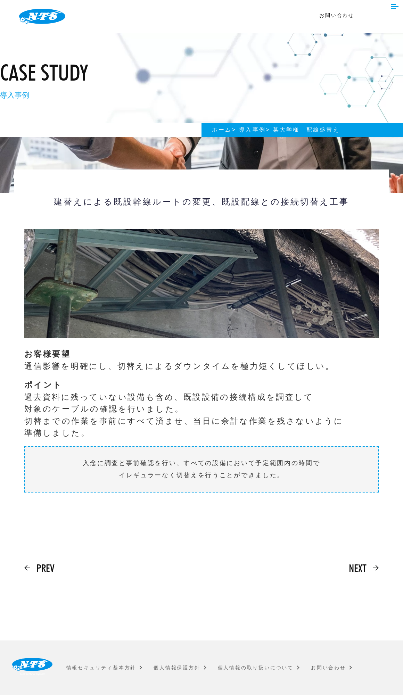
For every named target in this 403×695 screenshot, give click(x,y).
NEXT (358, 568)
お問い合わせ (336, 15)
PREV (45, 568)
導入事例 (252, 130)
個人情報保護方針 (177, 667)
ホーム (222, 130)
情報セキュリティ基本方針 (101, 667)
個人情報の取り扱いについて (256, 667)
